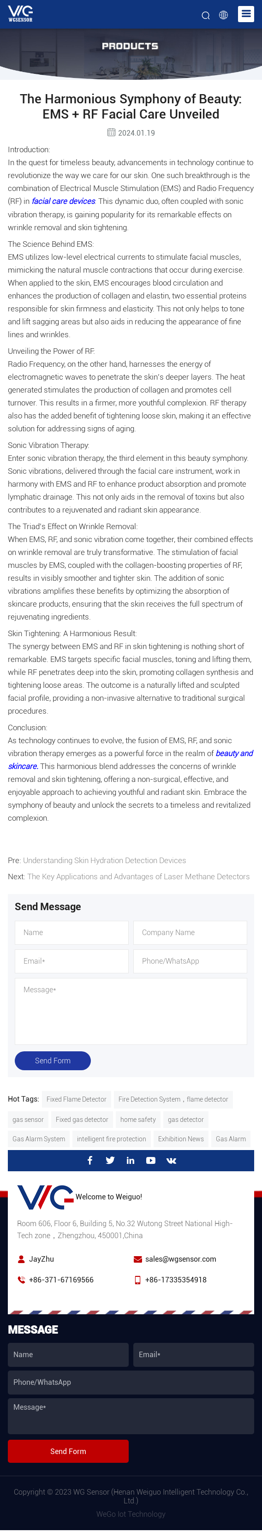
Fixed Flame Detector (77, 1098)
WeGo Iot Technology (131, 1512)
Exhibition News (181, 1137)
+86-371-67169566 (61, 1278)
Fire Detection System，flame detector (173, 1098)
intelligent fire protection (111, 1137)
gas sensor (28, 1118)
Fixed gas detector (82, 1118)
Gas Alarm (231, 1137)
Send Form (53, 1059)
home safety (138, 1118)
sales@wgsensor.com (180, 1257)
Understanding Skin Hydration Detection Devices (104, 859)
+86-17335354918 (176, 1278)
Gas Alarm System (38, 1137)
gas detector (186, 1118)
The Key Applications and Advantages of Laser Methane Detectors (138, 875)
